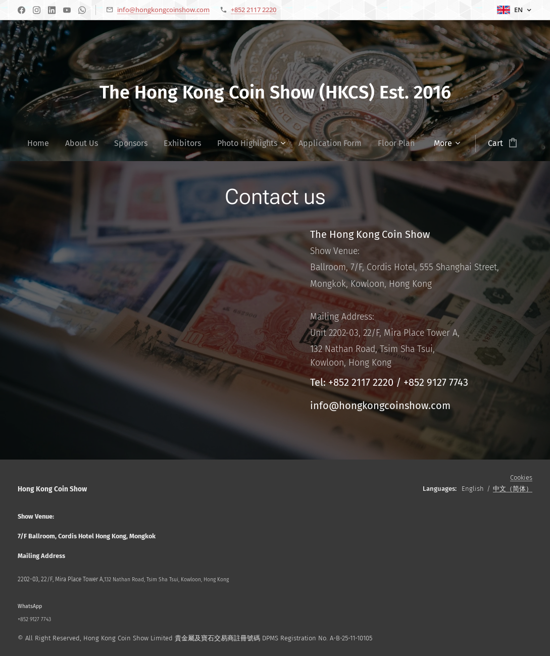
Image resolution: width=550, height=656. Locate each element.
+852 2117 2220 (253, 9)
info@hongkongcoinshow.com (163, 9)
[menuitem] (42, 143)
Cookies (521, 477)
